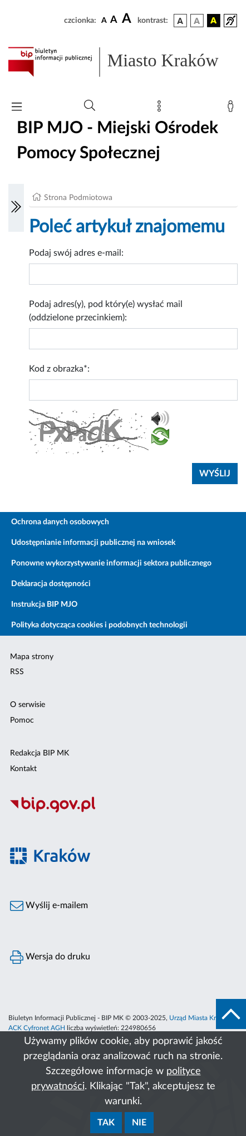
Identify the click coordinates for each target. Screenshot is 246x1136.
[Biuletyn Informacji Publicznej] (123, 811)
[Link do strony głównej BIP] (123, 61)
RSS (17, 672)
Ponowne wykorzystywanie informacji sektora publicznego (111, 563)
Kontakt (23, 769)
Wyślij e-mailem (49, 906)
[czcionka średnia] (114, 20)
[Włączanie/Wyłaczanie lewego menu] (16, 208)
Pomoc (22, 720)
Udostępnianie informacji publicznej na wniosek (93, 543)
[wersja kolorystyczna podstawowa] (180, 20)
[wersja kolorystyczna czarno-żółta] (213, 20)
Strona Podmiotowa (78, 198)
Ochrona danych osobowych (60, 522)
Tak (106, 1122)
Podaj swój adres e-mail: (76, 252)
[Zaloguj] (233, 109)
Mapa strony (31, 657)
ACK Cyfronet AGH (36, 1028)
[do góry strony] (231, 1014)
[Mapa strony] (161, 109)
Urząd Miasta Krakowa (202, 1018)
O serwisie (27, 705)
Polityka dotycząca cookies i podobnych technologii (99, 625)
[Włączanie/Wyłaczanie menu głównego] (16, 107)
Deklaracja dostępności (51, 584)
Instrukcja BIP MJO (44, 604)
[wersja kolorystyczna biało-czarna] (197, 20)
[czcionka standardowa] (104, 20)
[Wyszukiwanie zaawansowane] (89, 105)
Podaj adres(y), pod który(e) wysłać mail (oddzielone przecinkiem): (106, 311)
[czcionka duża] (128, 19)
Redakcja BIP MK (39, 753)
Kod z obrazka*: (59, 368)
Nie (139, 1122)
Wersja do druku (50, 957)
